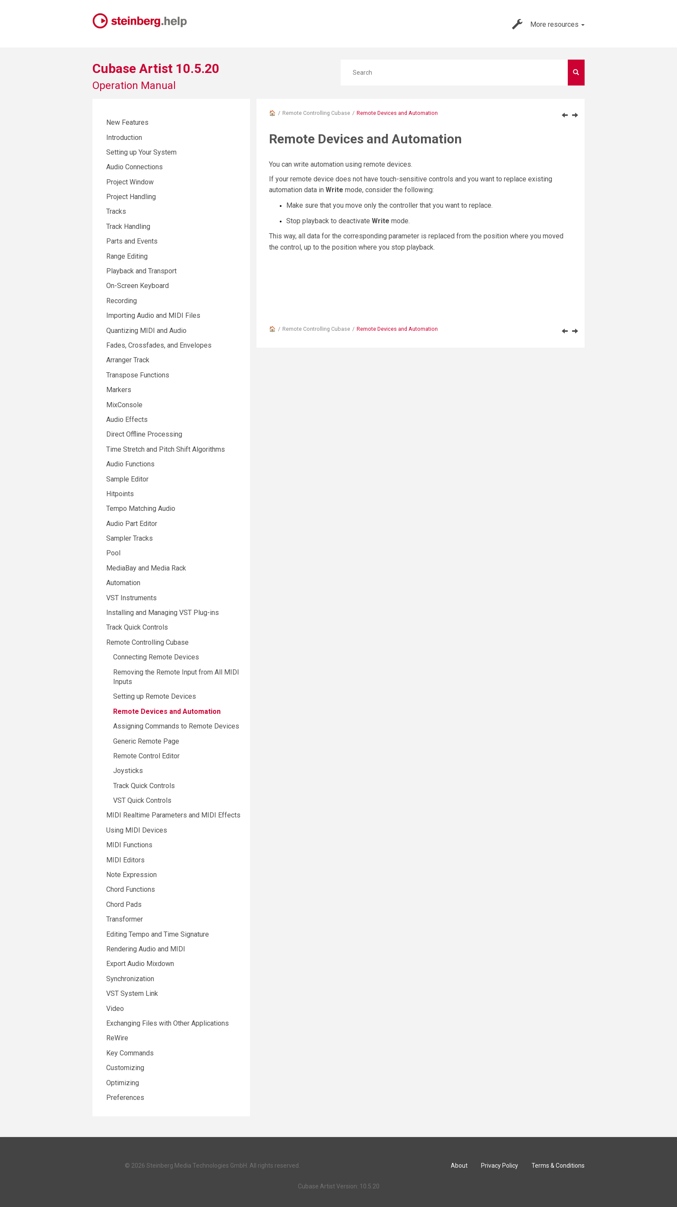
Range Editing (127, 256)
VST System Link (132, 993)
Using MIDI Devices (136, 830)
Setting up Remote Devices (154, 696)
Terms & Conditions (558, 1165)
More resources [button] (548, 24)
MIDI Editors (125, 860)
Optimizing (122, 1083)
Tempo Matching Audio (140, 508)
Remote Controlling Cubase (316, 113)
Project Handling (131, 197)
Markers (118, 390)
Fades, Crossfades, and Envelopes (159, 345)
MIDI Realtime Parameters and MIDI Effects (173, 815)
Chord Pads (124, 904)
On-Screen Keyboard (137, 286)
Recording (121, 301)
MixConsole (124, 405)
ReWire (117, 1038)
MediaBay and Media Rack (146, 568)
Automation (123, 583)
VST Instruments (131, 598)
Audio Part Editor (131, 524)
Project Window (130, 182)
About (459, 1165)
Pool (113, 553)
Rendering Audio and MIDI (145, 949)
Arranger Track (127, 360)
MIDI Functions (129, 845)
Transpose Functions (137, 375)
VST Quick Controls (142, 800)
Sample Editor (127, 479)
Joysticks (128, 771)
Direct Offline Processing (144, 434)
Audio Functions (130, 464)
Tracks (116, 211)
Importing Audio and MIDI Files (153, 315)
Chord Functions (130, 889)
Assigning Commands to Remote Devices (176, 726)
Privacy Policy (499, 1165)
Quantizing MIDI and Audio (146, 330)
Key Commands (130, 1053)
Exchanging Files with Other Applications (167, 1023)
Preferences (125, 1097)
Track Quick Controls (137, 627)
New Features (127, 122)
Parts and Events (132, 241)
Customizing (125, 1068)
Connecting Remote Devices (156, 657)
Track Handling (128, 226)
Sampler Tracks (129, 538)
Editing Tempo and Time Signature (157, 934)
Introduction (124, 137)
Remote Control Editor (146, 756)
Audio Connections (134, 167)
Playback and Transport (141, 271)
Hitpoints (120, 494)
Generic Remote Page (146, 741)
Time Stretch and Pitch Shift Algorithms (165, 449)
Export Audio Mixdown (140, 964)
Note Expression (131, 875)
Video (115, 1008)
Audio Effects (127, 419)
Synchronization (130, 979)
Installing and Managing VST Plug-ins (162, 612)
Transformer (124, 919)
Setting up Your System (141, 152)
